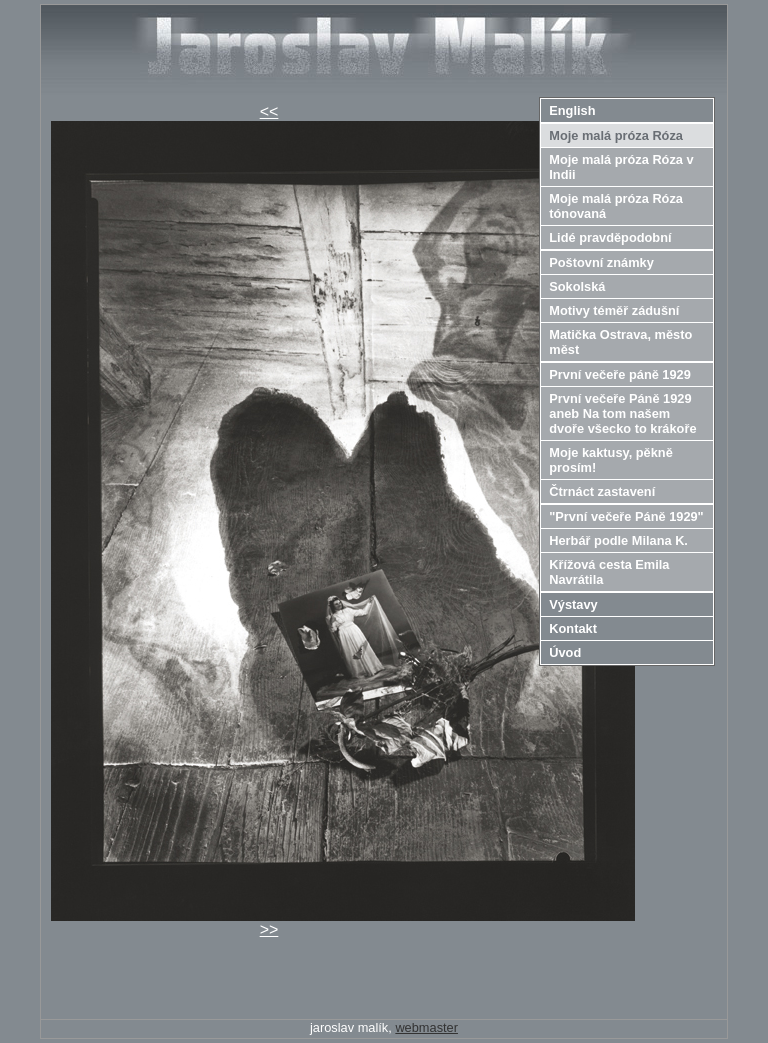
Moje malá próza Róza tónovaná (616, 206)
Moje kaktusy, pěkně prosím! (611, 460)
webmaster (426, 1027)
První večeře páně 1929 (620, 374)
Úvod (565, 652)
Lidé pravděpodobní (610, 237)
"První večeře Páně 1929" (626, 516)
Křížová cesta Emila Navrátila (609, 572)
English (572, 110)
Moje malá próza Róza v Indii (621, 167)
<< (269, 111)
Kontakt (573, 628)
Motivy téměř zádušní (614, 310)
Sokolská (577, 286)
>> (269, 929)
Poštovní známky (601, 262)
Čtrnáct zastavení (602, 491)
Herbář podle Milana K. (618, 540)
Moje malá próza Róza (616, 135)
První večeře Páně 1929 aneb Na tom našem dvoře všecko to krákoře (622, 413)
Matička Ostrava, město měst (620, 342)
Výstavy (573, 604)
